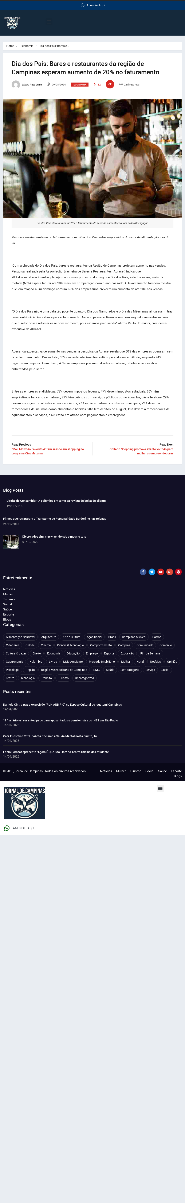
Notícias (9, 589)
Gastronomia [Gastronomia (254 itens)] (14, 661)
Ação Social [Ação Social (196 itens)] (94, 636)
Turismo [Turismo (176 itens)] (63, 678)
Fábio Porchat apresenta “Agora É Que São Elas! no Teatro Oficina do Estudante (56, 751)
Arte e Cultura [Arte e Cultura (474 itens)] (71, 636)
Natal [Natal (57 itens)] (140, 661)
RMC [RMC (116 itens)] (96, 669)
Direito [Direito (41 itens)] (36, 653)
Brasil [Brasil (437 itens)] (112, 636)
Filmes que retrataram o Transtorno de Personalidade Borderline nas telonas (54, 518)
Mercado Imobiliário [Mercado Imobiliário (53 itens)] (102, 661)
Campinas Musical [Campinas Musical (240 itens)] (134, 636)
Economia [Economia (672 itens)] (53, 653)
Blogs (7, 619)
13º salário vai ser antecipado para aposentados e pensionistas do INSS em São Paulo (60, 720)
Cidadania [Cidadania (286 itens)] (12, 645)
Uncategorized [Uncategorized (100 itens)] (84, 678)
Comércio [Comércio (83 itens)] (166, 645)
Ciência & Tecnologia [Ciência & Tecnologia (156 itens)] (70, 645)
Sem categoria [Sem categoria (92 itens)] (130, 669)
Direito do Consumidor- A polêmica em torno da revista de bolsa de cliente (56, 500)
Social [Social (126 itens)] (165, 669)
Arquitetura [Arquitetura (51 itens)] (48, 636)
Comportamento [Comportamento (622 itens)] (101, 645)
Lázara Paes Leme (27, 84)
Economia (27, 46)
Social (7, 604)
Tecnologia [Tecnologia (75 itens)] (28, 678)
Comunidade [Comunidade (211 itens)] (145, 645)
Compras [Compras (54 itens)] (124, 645)
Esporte (8, 614)
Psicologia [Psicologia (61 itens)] (12, 669)
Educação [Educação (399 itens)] (73, 653)
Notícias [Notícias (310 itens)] (155, 661)
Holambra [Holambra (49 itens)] (36, 661)
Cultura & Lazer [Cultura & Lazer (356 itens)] (16, 653)
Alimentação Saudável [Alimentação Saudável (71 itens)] (20, 636)
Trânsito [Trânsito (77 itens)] (46, 678)
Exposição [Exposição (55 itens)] (127, 653)
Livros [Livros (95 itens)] (53, 661)
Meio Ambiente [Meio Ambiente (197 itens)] (73, 661)
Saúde (7, 609)
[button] (49, 21)
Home (10, 46)
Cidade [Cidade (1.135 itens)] (30, 645)
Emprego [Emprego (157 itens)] (92, 653)
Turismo (9, 599)
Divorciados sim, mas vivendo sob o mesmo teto (54, 536)
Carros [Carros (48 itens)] (156, 636)
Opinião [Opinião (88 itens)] (172, 661)
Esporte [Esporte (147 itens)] (109, 653)
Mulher (8, 594)
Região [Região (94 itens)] (30, 669)
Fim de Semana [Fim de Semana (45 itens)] (150, 653)
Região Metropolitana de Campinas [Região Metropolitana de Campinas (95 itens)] (64, 669)
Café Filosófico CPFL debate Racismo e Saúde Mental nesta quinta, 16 (50, 736)
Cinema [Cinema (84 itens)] (46, 645)
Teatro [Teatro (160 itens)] (10, 678)
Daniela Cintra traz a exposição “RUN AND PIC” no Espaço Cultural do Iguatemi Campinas (62, 704)
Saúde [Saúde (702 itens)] (110, 669)
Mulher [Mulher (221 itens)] (125, 661)
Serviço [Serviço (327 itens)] (150, 669)
